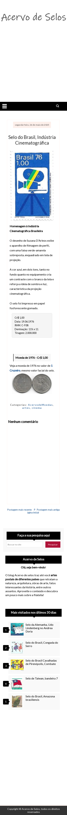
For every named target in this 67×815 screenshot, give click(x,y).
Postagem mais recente (19, 509)
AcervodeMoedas (40, 404)
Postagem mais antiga (48, 509)
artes (26, 407)
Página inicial (33, 511)
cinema (37, 407)
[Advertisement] (33, 67)
